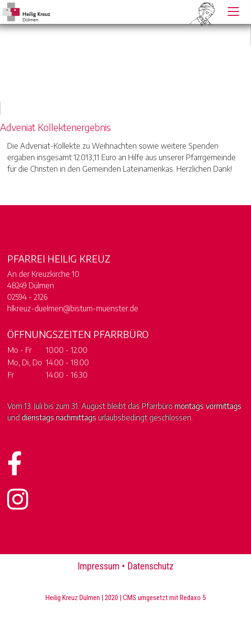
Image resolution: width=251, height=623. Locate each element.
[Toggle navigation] (233, 11)
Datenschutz (150, 566)
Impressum (98, 566)
